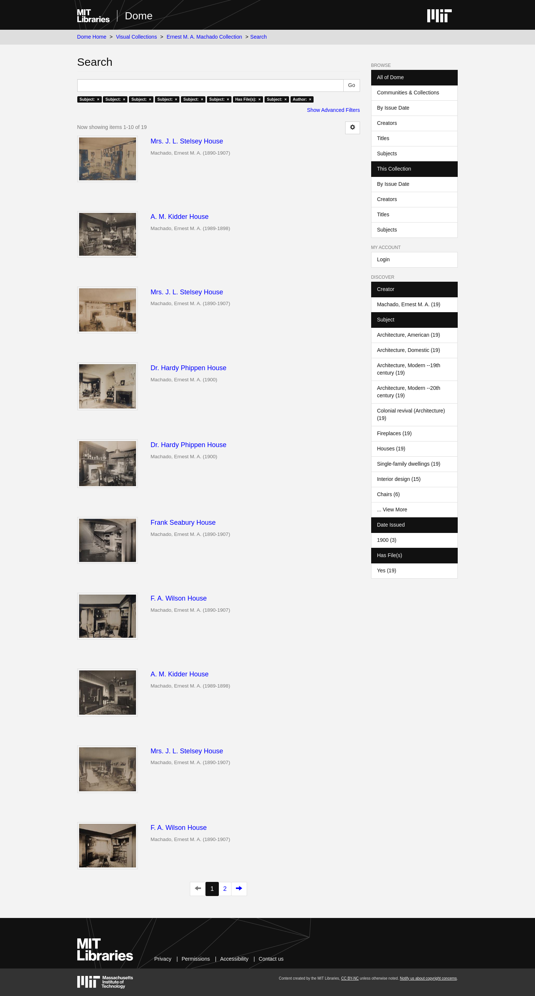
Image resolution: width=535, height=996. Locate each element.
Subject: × (89, 99)
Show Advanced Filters (333, 110)
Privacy (162, 959)
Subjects (387, 153)
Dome (139, 16)
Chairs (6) (388, 494)
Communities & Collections (408, 93)
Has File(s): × (248, 99)
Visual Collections (136, 37)
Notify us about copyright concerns (428, 978)
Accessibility (234, 959)
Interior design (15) (399, 479)
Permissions (196, 959)
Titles (383, 138)
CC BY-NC (350, 978)
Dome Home (92, 37)
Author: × (302, 99)
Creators (387, 123)
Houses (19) (391, 449)
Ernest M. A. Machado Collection (204, 37)
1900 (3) (386, 540)
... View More (392, 509)
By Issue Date (393, 108)
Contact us (271, 959)
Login (383, 259)
